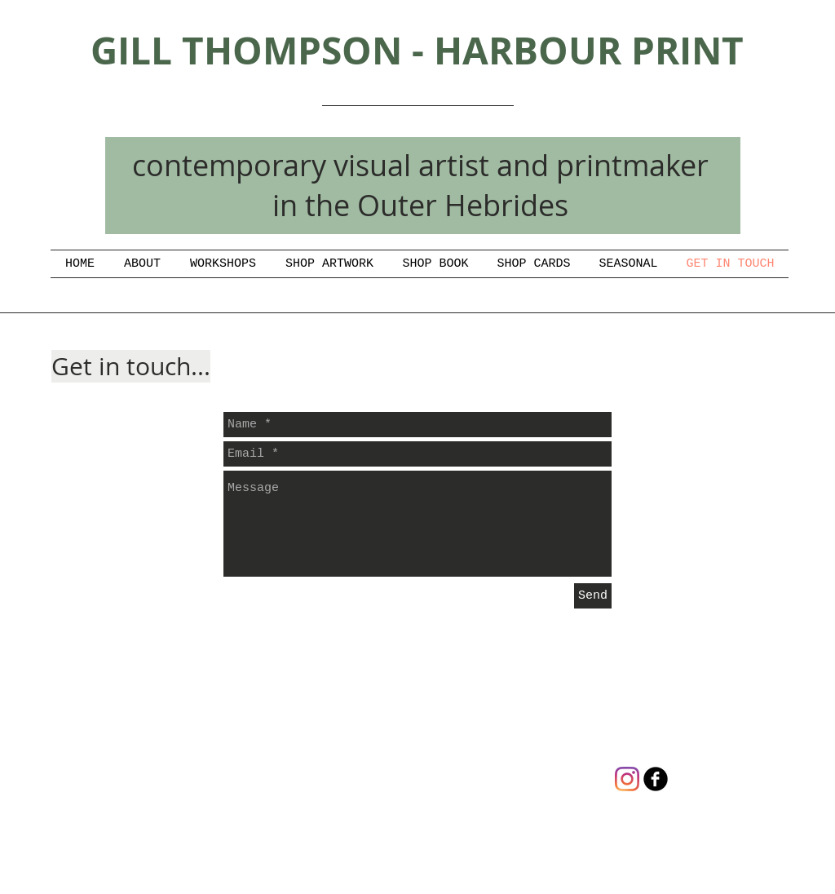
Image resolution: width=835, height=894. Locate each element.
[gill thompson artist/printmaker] (655, 779)
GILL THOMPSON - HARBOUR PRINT (417, 50)
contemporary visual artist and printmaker (420, 164)
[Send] (593, 596)
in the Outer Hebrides (420, 204)
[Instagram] (627, 779)
